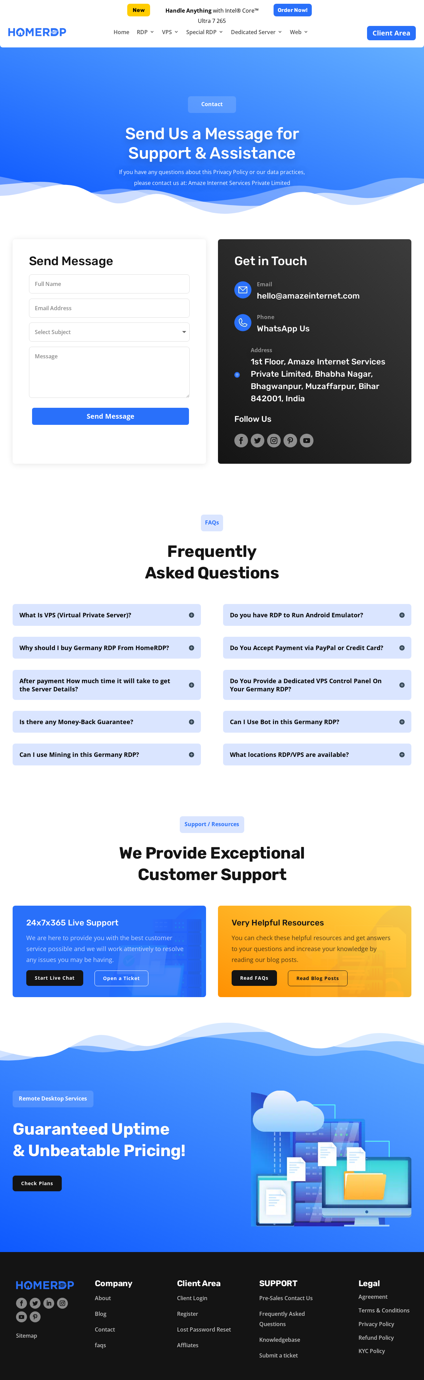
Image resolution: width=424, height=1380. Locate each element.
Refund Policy (376, 1337)
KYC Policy (372, 1351)
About (103, 1298)
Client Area (391, 33)
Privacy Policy (376, 1324)
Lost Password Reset (204, 1329)
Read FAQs (254, 978)
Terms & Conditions (384, 1310)
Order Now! (293, 10)
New (139, 10)
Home (121, 32)
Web (296, 32)
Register (187, 1314)
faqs (100, 1345)
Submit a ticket (278, 1355)
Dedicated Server (253, 32)
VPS (167, 32)
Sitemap (26, 1335)
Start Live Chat (55, 978)
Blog (100, 1314)
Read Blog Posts (317, 978)
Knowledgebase (279, 1339)
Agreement (373, 1296)
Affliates (188, 1345)
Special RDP (201, 32)
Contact (105, 1329)
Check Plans (37, 1183)
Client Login (192, 1298)
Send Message (110, 414)
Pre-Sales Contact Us (286, 1298)
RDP (142, 32)
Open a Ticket (121, 978)
